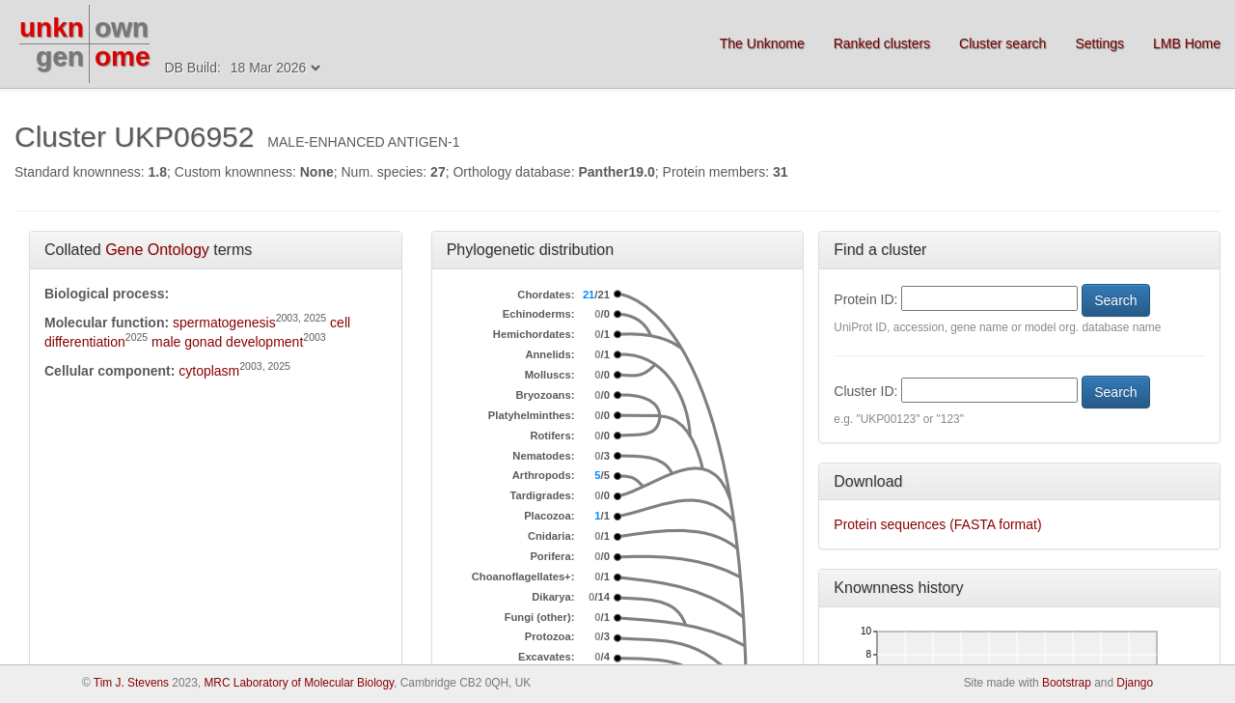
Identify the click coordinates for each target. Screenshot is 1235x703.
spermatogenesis (224, 322)
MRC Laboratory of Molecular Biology (299, 682)
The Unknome (762, 43)
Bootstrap (1066, 682)
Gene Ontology (157, 249)
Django (1134, 682)
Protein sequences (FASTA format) (937, 524)
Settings (1099, 43)
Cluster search (1002, 43)
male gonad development (227, 342)
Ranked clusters (882, 43)
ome (123, 56)
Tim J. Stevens (131, 682)
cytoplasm (208, 371)
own (122, 27)
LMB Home (1187, 43)
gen (60, 56)
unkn (51, 27)
